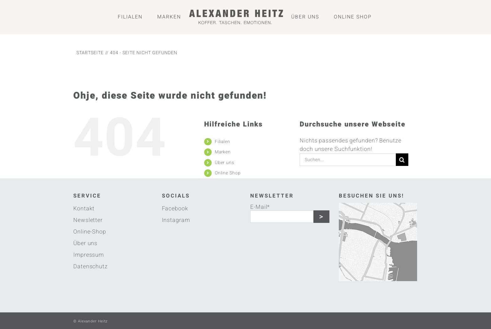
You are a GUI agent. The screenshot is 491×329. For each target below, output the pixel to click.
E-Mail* (260, 206)
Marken (223, 152)
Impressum (88, 255)
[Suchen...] (348, 159)
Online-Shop (89, 232)
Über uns (224, 162)
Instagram (176, 220)
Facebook (175, 208)
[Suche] (402, 159)
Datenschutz (90, 266)
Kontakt (84, 208)
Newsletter (88, 220)
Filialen (222, 141)
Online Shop (228, 173)
